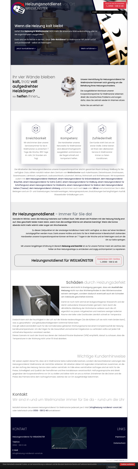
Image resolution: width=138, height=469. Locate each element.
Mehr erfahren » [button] (88, 48)
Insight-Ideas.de (119, 460)
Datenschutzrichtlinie (109, 464)
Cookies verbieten (127, 464)
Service (102, 12)
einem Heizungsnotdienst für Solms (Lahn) (42, 182)
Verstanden (112, 467)
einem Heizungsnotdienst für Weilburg (80, 182)
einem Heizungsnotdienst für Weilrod (83, 185)
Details (100, 464)
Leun (85, 188)
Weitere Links (118, 12)
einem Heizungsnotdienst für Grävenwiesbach (79, 178)
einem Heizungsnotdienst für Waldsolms (47, 185)
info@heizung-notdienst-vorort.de (105, 407)
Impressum (120, 436)
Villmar (96, 188)
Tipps (109, 12)
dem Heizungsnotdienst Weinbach (41, 178)
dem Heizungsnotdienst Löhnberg (44, 188)
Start (94, 12)
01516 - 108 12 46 (40, 410)
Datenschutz (119, 443)
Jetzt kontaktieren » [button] (25, 48)
